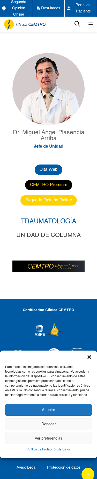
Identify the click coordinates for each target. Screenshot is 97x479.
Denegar (48, 424)
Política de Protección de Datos (49, 449)
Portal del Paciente (79, 8)
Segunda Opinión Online (14, 8)
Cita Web (48, 169)
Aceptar (48, 410)
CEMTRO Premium (48, 185)
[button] (89, 357)
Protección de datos (64, 467)
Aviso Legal (26, 467)
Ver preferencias (48, 438)
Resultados (48, 8)
